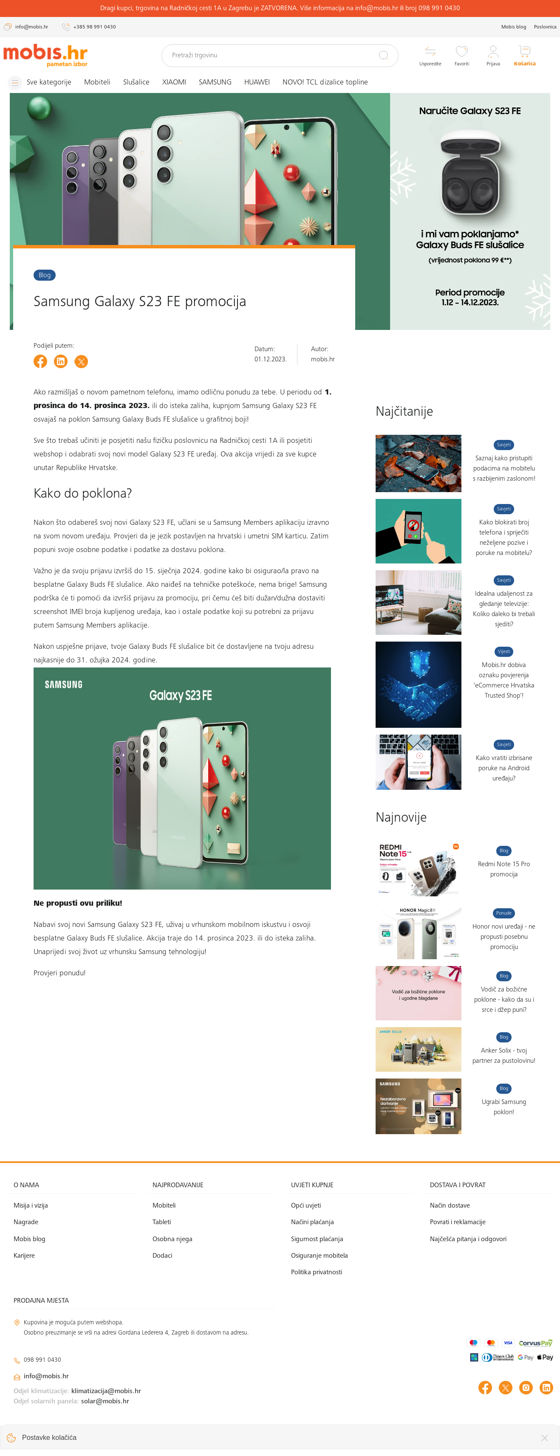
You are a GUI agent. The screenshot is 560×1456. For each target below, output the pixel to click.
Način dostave (450, 1206)
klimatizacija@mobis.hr (106, 1391)
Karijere (24, 1256)
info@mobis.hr (46, 1376)
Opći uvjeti (306, 1206)
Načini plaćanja (312, 1222)
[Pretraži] (383, 55)
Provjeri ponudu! (60, 973)
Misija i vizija (31, 1206)
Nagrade (26, 1222)
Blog (45, 275)
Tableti (162, 1222)
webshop (48, 455)
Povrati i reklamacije (458, 1222)
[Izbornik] (39, 83)
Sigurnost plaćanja (317, 1239)
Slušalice (136, 83)
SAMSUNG (215, 83)
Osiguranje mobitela (319, 1256)
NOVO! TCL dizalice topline (325, 83)
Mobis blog (513, 27)
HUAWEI (257, 83)
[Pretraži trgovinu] (280, 55)
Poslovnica (545, 27)
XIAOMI (174, 83)
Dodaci (162, 1256)
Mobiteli (97, 83)
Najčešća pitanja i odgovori (468, 1239)
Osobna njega (172, 1239)
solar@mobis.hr (105, 1401)
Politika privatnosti (316, 1272)
